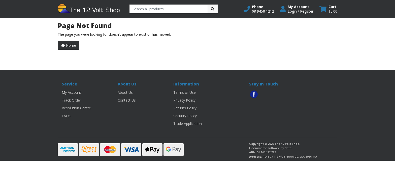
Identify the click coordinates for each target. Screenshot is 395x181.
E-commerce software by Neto (270, 148)
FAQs (66, 115)
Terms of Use (184, 92)
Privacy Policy (184, 100)
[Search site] (213, 9)
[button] (259, 9)
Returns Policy (184, 108)
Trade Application (187, 123)
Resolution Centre (76, 108)
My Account (71, 92)
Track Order (71, 100)
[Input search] (168, 9)
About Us (125, 92)
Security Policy (185, 115)
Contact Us (127, 100)
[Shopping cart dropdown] (328, 9)
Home (68, 45)
